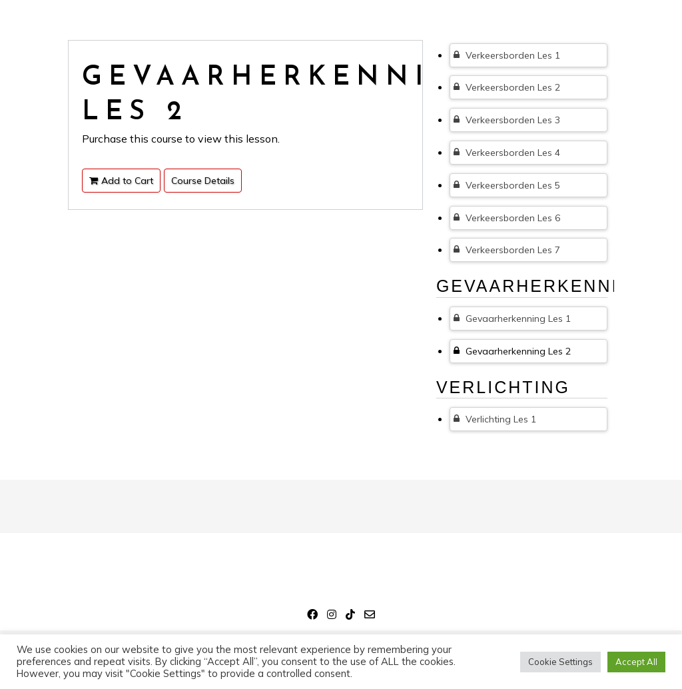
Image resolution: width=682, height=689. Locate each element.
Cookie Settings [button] (560, 661)
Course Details (202, 181)
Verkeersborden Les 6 (507, 218)
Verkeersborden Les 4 (507, 153)
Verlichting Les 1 (495, 419)
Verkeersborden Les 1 (507, 55)
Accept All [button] (636, 661)
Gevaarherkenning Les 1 (512, 319)
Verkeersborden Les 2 (507, 87)
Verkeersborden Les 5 (507, 185)
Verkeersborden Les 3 (507, 120)
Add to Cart (121, 181)
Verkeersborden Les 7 (507, 250)
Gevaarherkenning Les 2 (512, 351)
